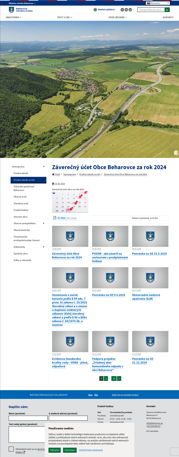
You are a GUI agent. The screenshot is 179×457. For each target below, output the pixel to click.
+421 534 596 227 (153, 426)
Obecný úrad (20, 196)
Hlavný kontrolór (22, 229)
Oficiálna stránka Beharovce (22, 3)
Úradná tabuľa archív (24, 179)
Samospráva (18, 166)
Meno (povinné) (17, 413)
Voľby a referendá (22, 260)
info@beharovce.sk (154, 423)
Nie (96, 394)
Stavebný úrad (21, 203)
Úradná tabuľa (21, 173)
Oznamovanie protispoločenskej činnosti (27, 238)
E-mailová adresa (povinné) (63, 413)
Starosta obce (20, 216)
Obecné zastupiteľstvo (25, 223)
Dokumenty (19, 246)
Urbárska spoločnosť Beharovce (24, 188)
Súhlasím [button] (54, 450)
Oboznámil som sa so (38, 451)
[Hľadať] (167, 9)
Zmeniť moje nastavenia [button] (91, 450)
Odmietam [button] (70, 450)
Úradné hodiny (21, 209)
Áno (90, 394)
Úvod (56, 174)
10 (114, 378)
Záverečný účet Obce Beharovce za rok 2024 (125, 174)
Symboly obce (21, 253)
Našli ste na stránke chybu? (125, 394)
